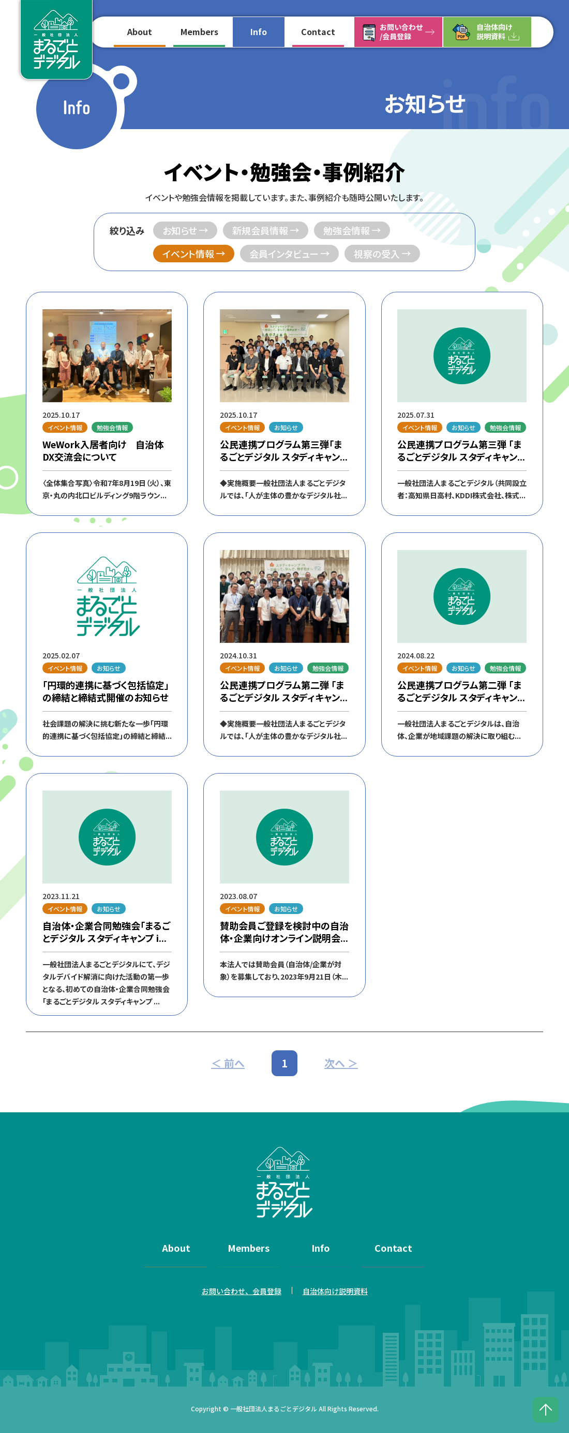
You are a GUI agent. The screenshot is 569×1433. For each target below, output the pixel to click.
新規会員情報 (260, 230)
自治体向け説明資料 (494, 31)
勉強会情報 (346, 230)
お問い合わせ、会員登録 (241, 1291)
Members (199, 31)
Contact (318, 31)
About (139, 31)
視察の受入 (377, 253)
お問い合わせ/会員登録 (401, 31)
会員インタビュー (284, 253)
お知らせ (179, 230)
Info (258, 31)
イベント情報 (188, 253)
